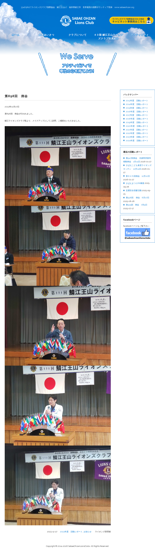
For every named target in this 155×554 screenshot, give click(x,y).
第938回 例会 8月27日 (137, 197)
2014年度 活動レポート (137, 104)
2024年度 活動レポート (137, 140)
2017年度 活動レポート (137, 115)
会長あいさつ (46, 34)
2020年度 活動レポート (137, 126)
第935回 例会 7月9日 (136, 205)
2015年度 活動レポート (137, 108)
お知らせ (87, 532)
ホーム (15, 34)
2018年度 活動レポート (137, 119)
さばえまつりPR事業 (135, 183)
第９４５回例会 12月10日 (138, 176)
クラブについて (78, 34)
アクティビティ (140, 34)
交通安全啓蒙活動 (134, 190)
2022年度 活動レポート (137, 133)
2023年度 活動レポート (71, 532)
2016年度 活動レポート (137, 111)
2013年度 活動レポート (137, 100)
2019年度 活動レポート (137, 122)
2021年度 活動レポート (137, 130)
